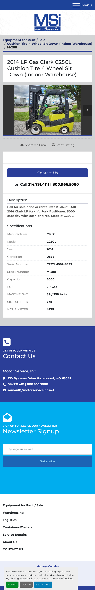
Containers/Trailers (17, 527)
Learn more (43, 584)
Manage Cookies (47, 566)
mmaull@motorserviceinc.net (31, 390)
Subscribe (47, 461)
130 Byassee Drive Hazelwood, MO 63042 (39, 378)
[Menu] (76, 5)
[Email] (47, 449)
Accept (12, 584)
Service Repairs (15, 534)
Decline (26, 584)
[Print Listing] (63, 145)
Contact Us (47, 173)
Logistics (10, 520)
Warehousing (13, 512)
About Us (10, 542)
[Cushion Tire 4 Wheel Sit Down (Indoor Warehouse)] (49, 43)
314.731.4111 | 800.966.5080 (53, 184)
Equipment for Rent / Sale (23, 505)
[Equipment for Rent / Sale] (24, 40)
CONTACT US (13, 549)
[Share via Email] (34, 145)
